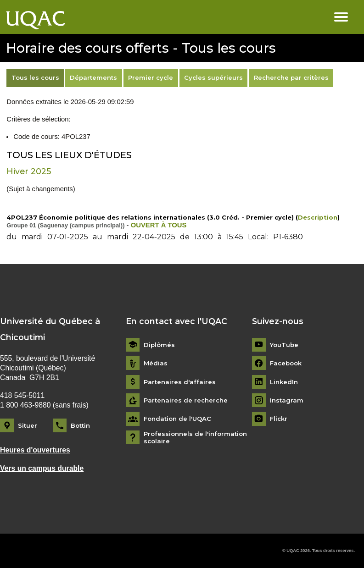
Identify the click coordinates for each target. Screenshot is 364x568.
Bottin (80, 425)
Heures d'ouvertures (35, 450)
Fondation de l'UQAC (177, 418)
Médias (156, 363)
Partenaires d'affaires (180, 382)
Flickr (278, 418)
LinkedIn (284, 382)
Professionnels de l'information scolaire (195, 437)
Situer (27, 425)
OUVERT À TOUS (159, 225)
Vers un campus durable (42, 468)
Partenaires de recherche (186, 400)
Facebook (286, 363)
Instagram (286, 400)
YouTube (284, 345)
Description (317, 217)
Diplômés (159, 345)
